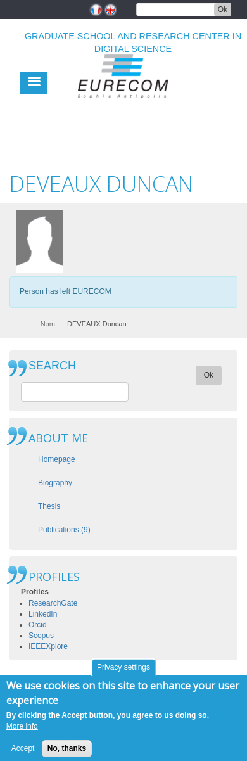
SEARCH (52, 366)
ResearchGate (52, 603)
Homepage (56, 459)
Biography (55, 482)
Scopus (41, 635)
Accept (23, 753)
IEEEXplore (48, 646)
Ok (222, 9)
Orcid (37, 624)
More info (22, 731)
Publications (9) (64, 529)
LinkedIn (42, 614)
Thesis (49, 506)
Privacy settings (123, 672)
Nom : (50, 324)
